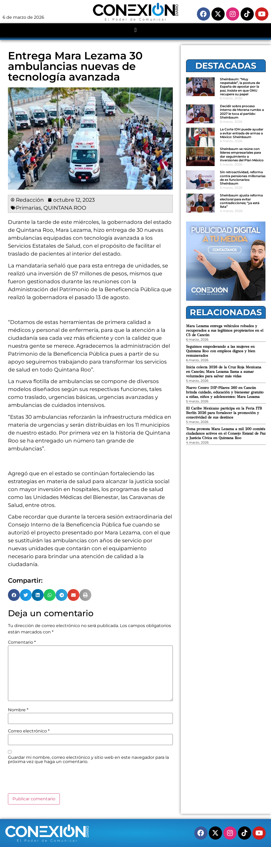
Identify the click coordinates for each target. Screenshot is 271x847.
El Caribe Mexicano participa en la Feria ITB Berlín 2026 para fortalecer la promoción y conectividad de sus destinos (224, 413)
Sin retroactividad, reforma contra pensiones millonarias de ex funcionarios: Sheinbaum (242, 177)
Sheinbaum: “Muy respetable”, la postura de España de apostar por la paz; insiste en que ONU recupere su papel (240, 86)
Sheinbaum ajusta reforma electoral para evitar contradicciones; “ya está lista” (241, 201)
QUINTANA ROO (64, 208)
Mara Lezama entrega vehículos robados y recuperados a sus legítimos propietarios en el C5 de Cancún (224, 330)
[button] (135, 30)
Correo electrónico (28, 731)
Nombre (18, 710)
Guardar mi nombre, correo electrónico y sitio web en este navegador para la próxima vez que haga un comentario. (88, 759)
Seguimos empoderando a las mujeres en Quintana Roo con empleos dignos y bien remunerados (220, 351)
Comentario (22, 642)
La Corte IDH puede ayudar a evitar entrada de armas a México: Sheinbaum (241, 133)
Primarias (28, 208)
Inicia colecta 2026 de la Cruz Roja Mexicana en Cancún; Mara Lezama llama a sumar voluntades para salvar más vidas (223, 371)
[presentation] (48, 780)
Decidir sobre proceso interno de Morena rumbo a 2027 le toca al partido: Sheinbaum (242, 111)
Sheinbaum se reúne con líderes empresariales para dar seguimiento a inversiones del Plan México (242, 154)
